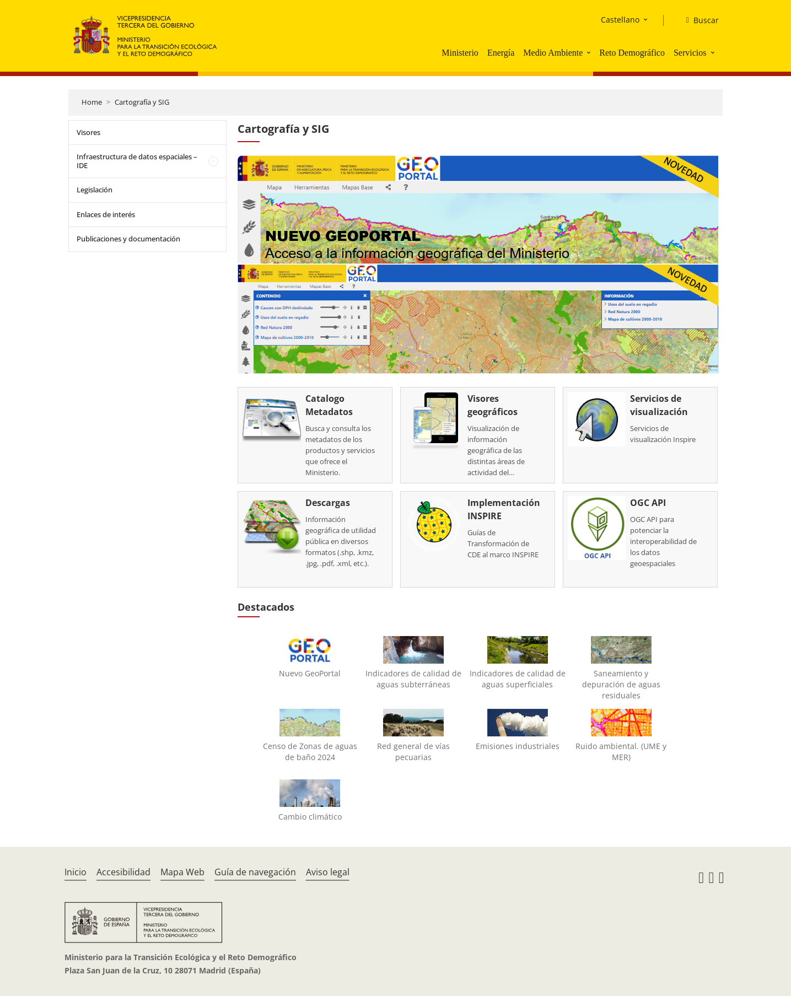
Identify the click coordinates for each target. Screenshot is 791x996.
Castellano (620, 19)
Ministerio (460, 52)
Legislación (94, 190)
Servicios (690, 52)
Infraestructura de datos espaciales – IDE (137, 161)
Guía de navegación (255, 872)
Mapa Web (182, 872)
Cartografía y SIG (142, 102)
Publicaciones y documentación (128, 239)
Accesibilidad (123, 872)
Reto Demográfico (632, 52)
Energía (500, 52)
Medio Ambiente (553, 52)
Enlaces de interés (106, 214)
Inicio (75, 872)
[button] (590, 52)
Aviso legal (327, 872)
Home (92, 102)
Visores (88, 132)
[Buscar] (697, 20)
